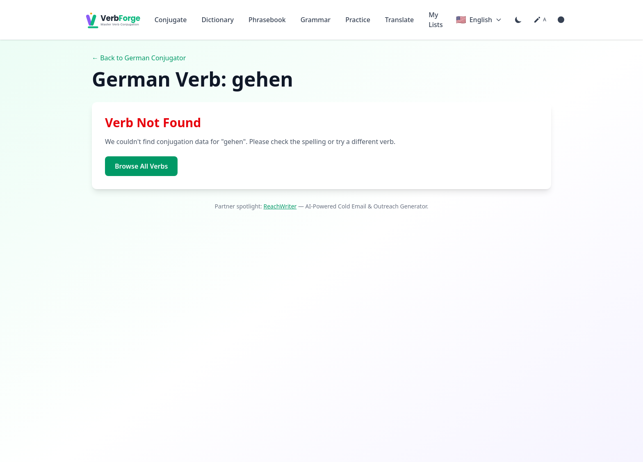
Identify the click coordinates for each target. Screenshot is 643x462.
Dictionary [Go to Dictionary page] (217, 19)
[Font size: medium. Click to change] (540, 20)
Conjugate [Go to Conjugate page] (171, 19)
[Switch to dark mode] (518, 20)
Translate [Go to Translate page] (399, 19)
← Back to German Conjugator (139, 57)
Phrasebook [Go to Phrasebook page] (267, 19)
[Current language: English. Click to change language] (479, 20)
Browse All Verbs (141, 166)
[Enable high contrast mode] (561, 20)
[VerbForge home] (110, 20)
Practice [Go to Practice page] (357, 19)
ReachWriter (280, 206)
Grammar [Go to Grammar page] (316, 19)
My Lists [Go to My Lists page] (436, 19)
